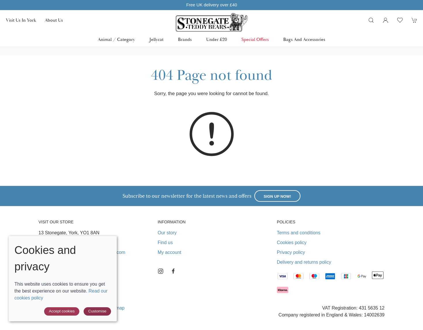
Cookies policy (292, 242)
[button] (371, 20)
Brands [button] (185, 39)
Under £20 (216, 39)
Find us (165, 242)
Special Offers (255, 39)
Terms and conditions (298, 232)
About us (54, 20)
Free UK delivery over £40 (211, 4)
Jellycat (156, 39)
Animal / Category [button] (116, 39)
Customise (97, 311)
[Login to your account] (385, 20)
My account (169, 252)
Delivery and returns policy (304, 262)
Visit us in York (21, 20)
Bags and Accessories (304, 39)
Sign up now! (277, 196)
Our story (167, 232)
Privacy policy (291, 252)
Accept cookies (62, 311)
